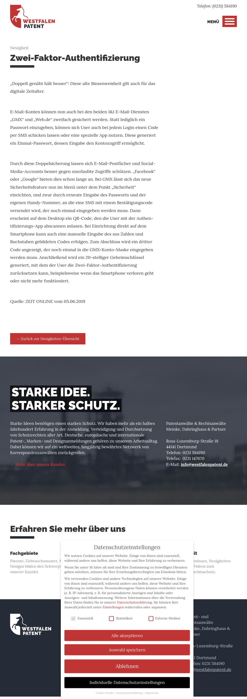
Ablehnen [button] (127, 661)
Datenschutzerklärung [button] (129, 688)
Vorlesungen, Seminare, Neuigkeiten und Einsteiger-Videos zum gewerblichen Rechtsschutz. (201, 563)
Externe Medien (164, 614)
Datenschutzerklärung (134, 598)
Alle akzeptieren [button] (127, 631)
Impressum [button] (151, 688)
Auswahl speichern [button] (127, 645)
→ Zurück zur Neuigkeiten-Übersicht (50, 338)
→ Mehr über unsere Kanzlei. (38, 465)
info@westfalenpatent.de (205, 465)
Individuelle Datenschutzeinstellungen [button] (127, 678)
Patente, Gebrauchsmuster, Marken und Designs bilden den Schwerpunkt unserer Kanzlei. (45, 563)
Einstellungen (113, 602)
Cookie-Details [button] (105, 688)
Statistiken (120, 614)
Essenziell (82, 614)
